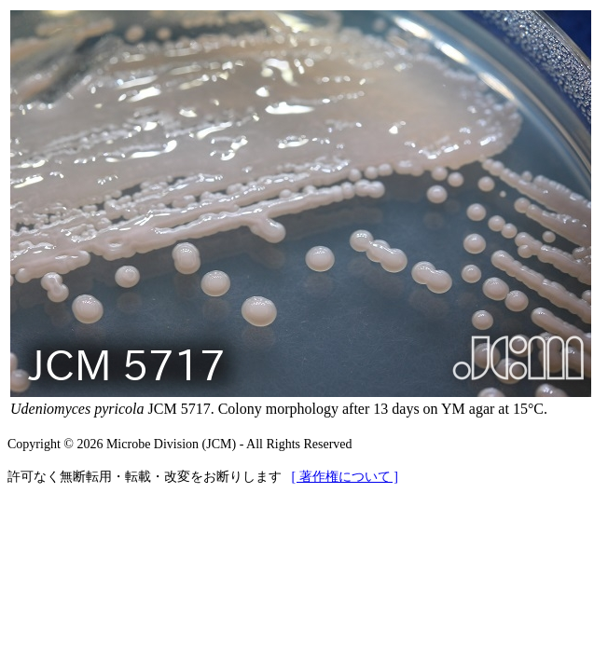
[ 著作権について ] (345, 477)
